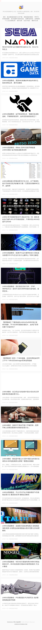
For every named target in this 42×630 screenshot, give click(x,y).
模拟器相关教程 (28, 17)
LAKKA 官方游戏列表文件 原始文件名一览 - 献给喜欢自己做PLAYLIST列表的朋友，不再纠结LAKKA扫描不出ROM (21, 219)
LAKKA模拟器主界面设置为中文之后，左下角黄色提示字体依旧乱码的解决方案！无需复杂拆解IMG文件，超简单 (21, 183)
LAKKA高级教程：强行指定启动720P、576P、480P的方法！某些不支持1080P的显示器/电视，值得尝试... (20, 289)
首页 (4, 17)
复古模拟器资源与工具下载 (14, 17)
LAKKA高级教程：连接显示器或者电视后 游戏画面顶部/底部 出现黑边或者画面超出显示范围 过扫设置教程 (21, 528)
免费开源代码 (29, 19)
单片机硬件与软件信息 (17, 19)
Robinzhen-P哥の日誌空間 (14, 622)
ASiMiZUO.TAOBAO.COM (21, 624)
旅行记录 (19, 20)
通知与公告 (35, 20)
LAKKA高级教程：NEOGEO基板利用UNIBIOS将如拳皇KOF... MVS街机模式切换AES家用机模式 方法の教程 (20, 564)
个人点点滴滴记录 (10, 20)
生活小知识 (27, 20)
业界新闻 (37, 19)
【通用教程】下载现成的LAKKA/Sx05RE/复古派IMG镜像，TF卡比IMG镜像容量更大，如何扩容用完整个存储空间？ (20, 324)
